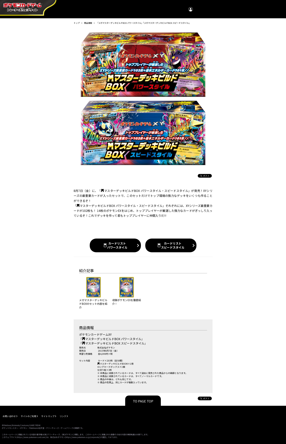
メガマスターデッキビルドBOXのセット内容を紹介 (93, 303)
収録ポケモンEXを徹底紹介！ (126, 302)
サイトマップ (47, 416)
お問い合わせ (9, 416)
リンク (63, 416)
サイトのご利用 (28, 416)
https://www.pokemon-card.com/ (31, 437)
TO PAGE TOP (143, 401)
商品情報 (88, 22)
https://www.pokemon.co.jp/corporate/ (83, 437)
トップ (77, 22)
